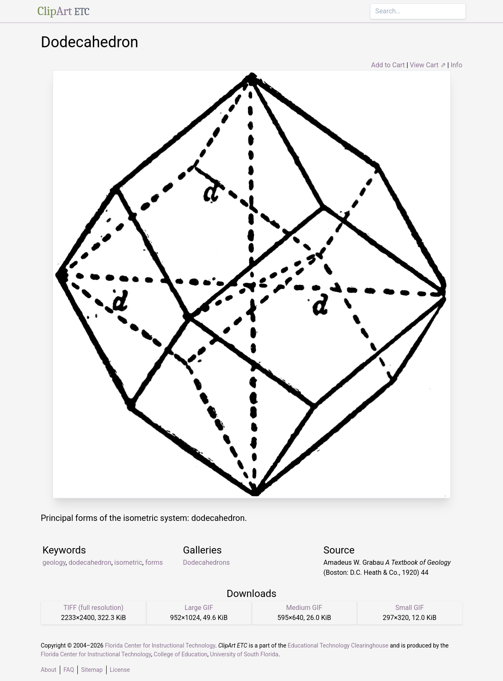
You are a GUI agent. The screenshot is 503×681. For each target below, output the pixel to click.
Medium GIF (304, 608)
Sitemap (91, 669)
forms (154, 562)
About (48, 669)
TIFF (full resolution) (94, 608)
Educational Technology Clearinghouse (338, 645)
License (120, 669)
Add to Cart (388, 65)
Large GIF (198, 608)
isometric (128, 562)
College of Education (181, 654)
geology (54, 562)
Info (456, 65)
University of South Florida (244, 654)
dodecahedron (90, 562)
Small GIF (409, 608)
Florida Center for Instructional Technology (160, 645)
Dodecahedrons (206, 562)
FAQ (69, 669)
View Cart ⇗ (428, 65)
